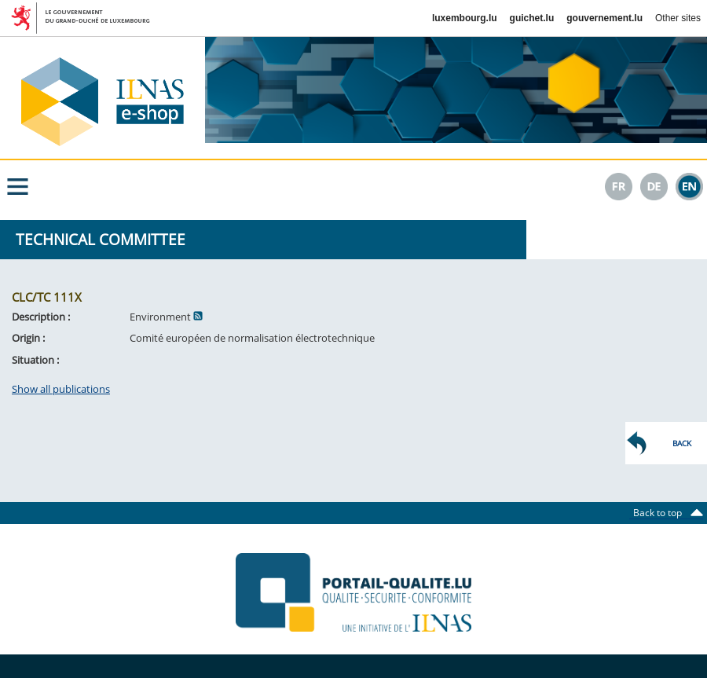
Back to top (662, 513)
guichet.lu (532, 18)
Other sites (678, 18)
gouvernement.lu (604, 18)
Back (681, 443)
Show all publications (61, 389)
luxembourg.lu (464, 18)
